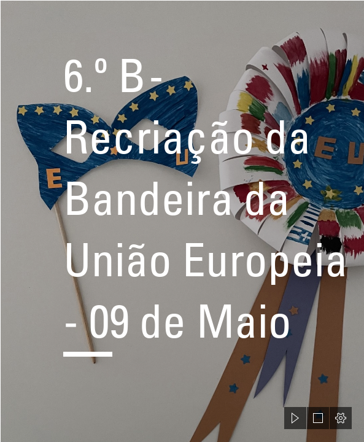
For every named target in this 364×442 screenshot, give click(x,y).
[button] (295, 418)
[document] (182, 221)
